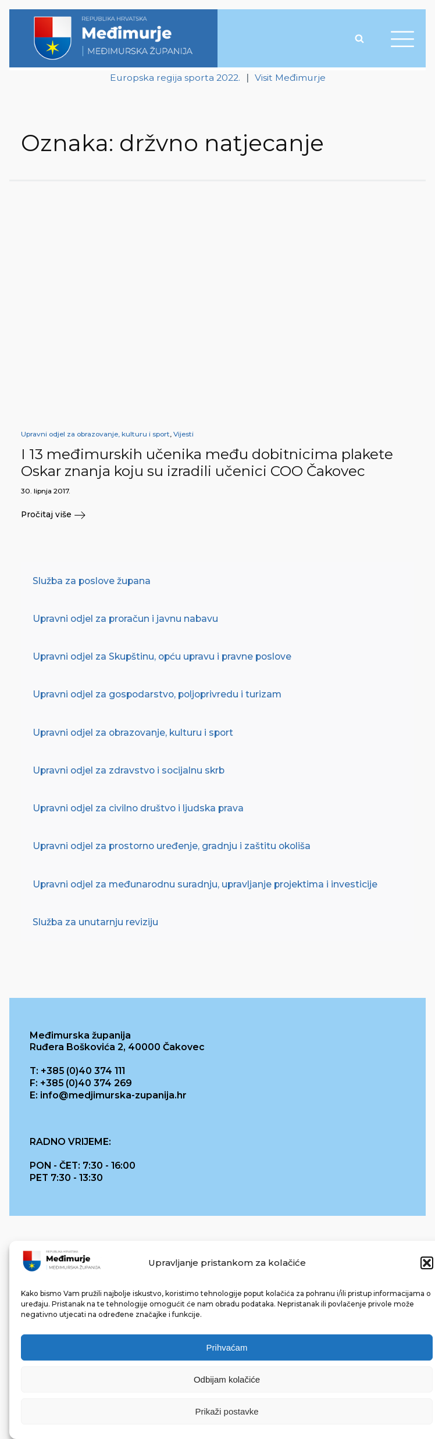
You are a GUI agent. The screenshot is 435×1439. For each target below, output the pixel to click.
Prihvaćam (227, 1347)
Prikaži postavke (226, 1411)
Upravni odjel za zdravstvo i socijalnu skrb (128, 770)
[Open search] (359, 38)
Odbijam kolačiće (227, 1379)
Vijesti (183, 434)
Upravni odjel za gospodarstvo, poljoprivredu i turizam (157, 694)
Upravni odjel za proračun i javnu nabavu (125, 618)
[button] (427, 1263)
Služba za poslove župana (92, 580)
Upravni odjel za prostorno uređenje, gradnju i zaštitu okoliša (172, 846)
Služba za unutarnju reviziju (95, 922)
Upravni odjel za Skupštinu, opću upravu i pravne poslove (162, 657)
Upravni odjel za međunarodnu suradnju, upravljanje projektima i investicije (205, 884)
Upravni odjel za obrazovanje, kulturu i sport (95, 434)
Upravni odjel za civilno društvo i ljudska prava (138, 808)
